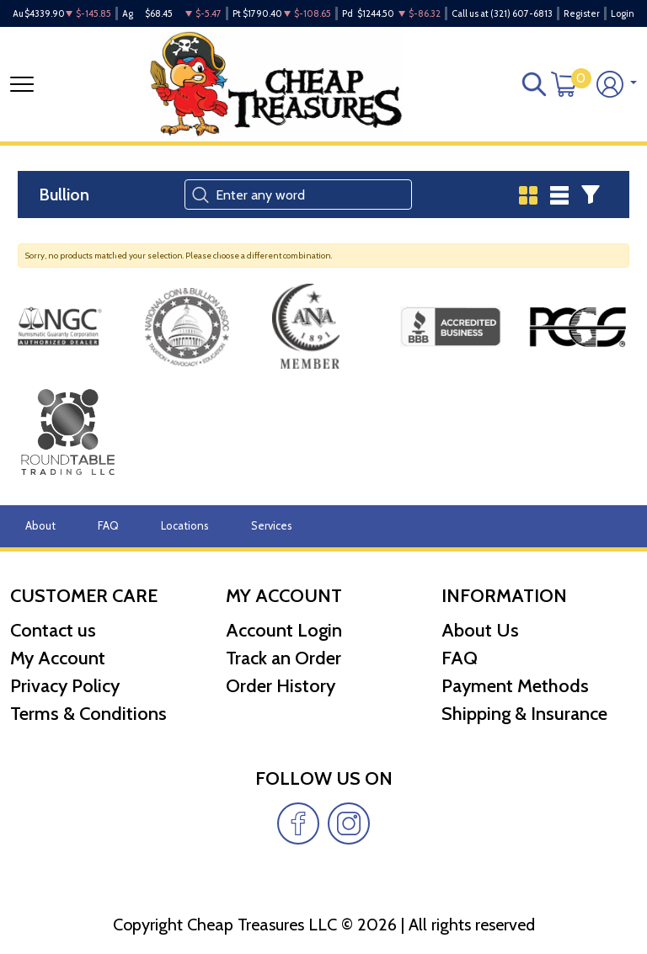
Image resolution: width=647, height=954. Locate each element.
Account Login (284, 630)
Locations (185, 525)
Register (582, 13)
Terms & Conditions (88, 713)
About (40, 525)
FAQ (108, 525)
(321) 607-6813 (521, 13)
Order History (280, 685)
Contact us (53, 630)
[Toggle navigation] (22, 84)
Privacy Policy (65, 685)
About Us (480, 630)
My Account (57, 658)
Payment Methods (515, 685)
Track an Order (283, 658)
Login (622, 13)
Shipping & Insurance (524, 713)
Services (271, 525)
